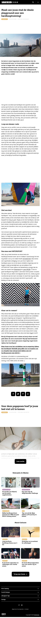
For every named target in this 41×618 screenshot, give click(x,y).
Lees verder (20, 461)
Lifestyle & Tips (5, 596)
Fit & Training (5, 588)
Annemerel (17, 269)
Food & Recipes (5, 592)
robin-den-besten (25, 412)
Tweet (18, 394)
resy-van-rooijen (25, 19)
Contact (27, 609)
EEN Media (36, 614)
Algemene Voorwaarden (18, 609)
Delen (13, 394)
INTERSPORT (27, 259)
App (28, 394)
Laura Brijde (26, 269)
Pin (23, 394)
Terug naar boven (19, 574)
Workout (4, 19)
